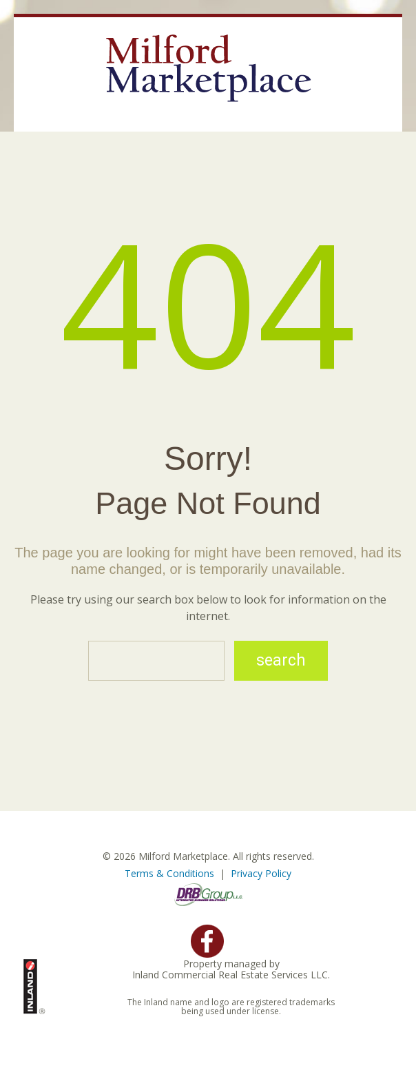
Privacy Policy (261, 873)
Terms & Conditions (169, 873)
